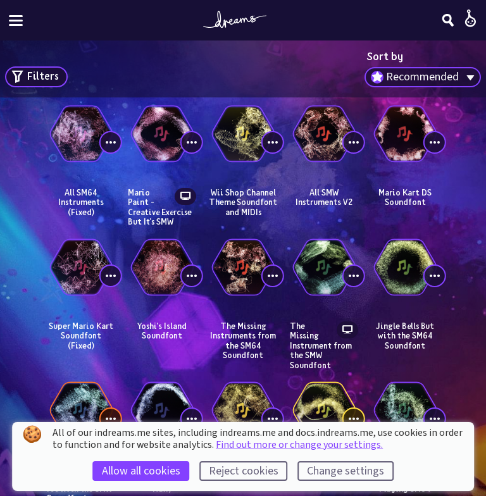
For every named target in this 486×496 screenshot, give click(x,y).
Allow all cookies (141, 471)
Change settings (345, 471)
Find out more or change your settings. (299, 445)
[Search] (448, 20)
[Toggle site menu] (16, 20)
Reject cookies (243, 471)
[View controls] (110, 142)
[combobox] (422, 77)
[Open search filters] (36, 76)
